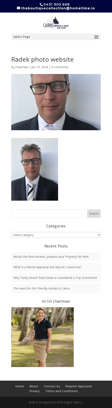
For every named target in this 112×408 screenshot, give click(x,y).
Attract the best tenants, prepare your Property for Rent (51, 257)
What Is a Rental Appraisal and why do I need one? (47, 267)
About (33, 386)
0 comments (59, 67)
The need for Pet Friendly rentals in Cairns (41, 288)
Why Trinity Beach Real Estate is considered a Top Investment (55, 278)
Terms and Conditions (61, 391)
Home (19, 386)
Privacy (35, 391)
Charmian (21, 67)
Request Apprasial (78, 386)
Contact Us (52, 386)
